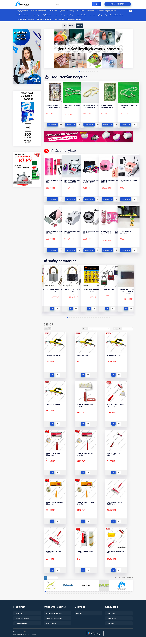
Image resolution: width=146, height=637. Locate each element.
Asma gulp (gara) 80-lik (73, 290)
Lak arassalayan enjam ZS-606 (91, 232)
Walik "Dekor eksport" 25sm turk (85, 405)
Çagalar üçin (35, 15)
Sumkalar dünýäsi (22, 15)
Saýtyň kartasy (51, 623)
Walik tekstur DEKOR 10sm (115, 552)
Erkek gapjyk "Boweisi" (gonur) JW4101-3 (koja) (128, 291)
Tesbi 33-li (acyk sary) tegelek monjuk (91, 106)
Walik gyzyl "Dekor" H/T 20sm (115, 503)
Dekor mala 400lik (114, 356)
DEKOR (79, 25)
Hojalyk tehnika (59, 19)
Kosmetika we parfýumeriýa (107, 11)
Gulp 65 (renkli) (110, 289)
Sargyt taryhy (111, 618)
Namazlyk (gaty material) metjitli (53, 106)
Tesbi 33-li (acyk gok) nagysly (72, 106)
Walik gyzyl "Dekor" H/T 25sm (54, 552)
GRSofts (23, 632)
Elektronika (53, 11)
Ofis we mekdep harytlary (25, 19)
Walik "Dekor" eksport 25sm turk (85, 454)
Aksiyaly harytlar (22, 11)
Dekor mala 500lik (53, 405)
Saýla (85, 329)
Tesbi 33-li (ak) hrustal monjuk (128, 106)
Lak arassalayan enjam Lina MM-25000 (91, 181)
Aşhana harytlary (96, 15)
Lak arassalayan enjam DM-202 (110, 181)
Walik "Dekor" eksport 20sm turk (54, 454)
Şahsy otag (111, 613)
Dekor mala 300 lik (53, 356)
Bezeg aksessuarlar (87, 11)
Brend (71, 25)
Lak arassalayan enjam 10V (55, 181)
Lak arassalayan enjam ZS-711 (55, 232)
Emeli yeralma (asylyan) (125, 232)
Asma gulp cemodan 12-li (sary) (92, 290)
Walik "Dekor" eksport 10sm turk (115, 405)
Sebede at (52, 124)
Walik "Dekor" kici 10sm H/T (114, 454)
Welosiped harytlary (74, 19)
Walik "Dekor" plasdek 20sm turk (55, 503)
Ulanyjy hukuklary (21, 623)
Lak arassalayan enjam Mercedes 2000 (73, 181)
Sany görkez (117, 329)
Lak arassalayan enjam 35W (128, 181)
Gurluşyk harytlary (67, 15)
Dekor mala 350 (83, 356)
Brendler (79, 613)
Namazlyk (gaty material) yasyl (107, 106)
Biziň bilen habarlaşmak (54, 613)
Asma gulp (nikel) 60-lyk (55, 290)
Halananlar (110, 623)
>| (55, 578)
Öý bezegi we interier (50, 15)
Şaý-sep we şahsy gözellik (69, 11)
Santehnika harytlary (44, 19)
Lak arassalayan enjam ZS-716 (73, 232)
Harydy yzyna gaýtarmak (54, 618)
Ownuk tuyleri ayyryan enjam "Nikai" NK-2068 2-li (110, 233)
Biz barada (18, 613)
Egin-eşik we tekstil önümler (114, 15)
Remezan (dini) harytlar (38, 11)
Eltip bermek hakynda (22, 618)
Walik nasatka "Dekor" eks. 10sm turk (85, 552)
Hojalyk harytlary (81, 15)
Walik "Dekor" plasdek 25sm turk (85, 503)
